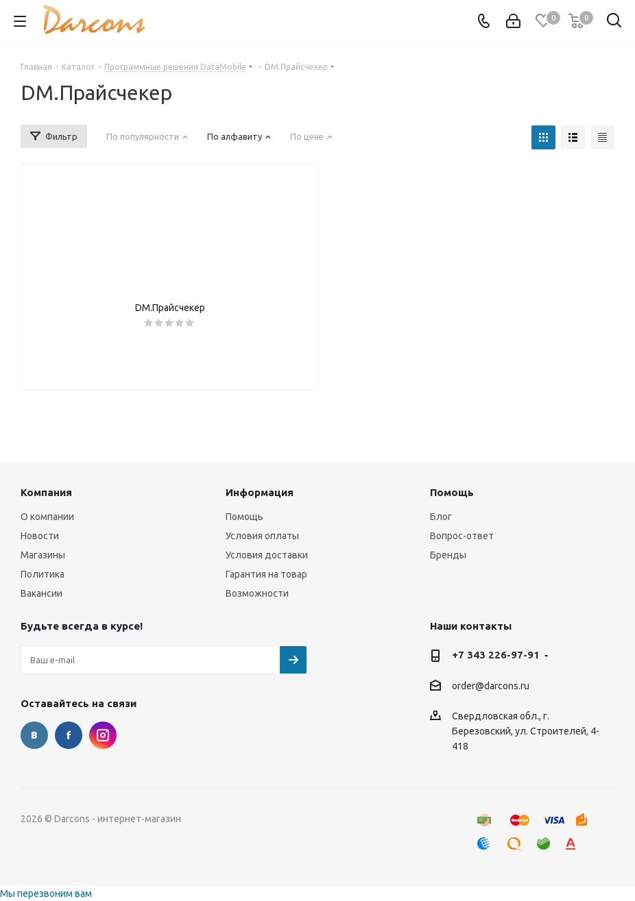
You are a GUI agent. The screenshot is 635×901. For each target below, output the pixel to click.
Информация (259, 492)
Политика (42, 574)
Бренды (448, 555)
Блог (441, 516)
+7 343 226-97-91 (496, 655)
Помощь (244, 516)
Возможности (257, 593)
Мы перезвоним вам (46, 893)
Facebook (68, 735)
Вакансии (41, 593)
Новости (40, 535)
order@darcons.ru (490, 685)
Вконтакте (34, 735)
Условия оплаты (262, 535)
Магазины (43, 555)
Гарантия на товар (266, 574)
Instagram (103, 735)
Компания (46, 492)
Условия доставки (267, 555)
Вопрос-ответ (462, 535)
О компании (47, 516)
